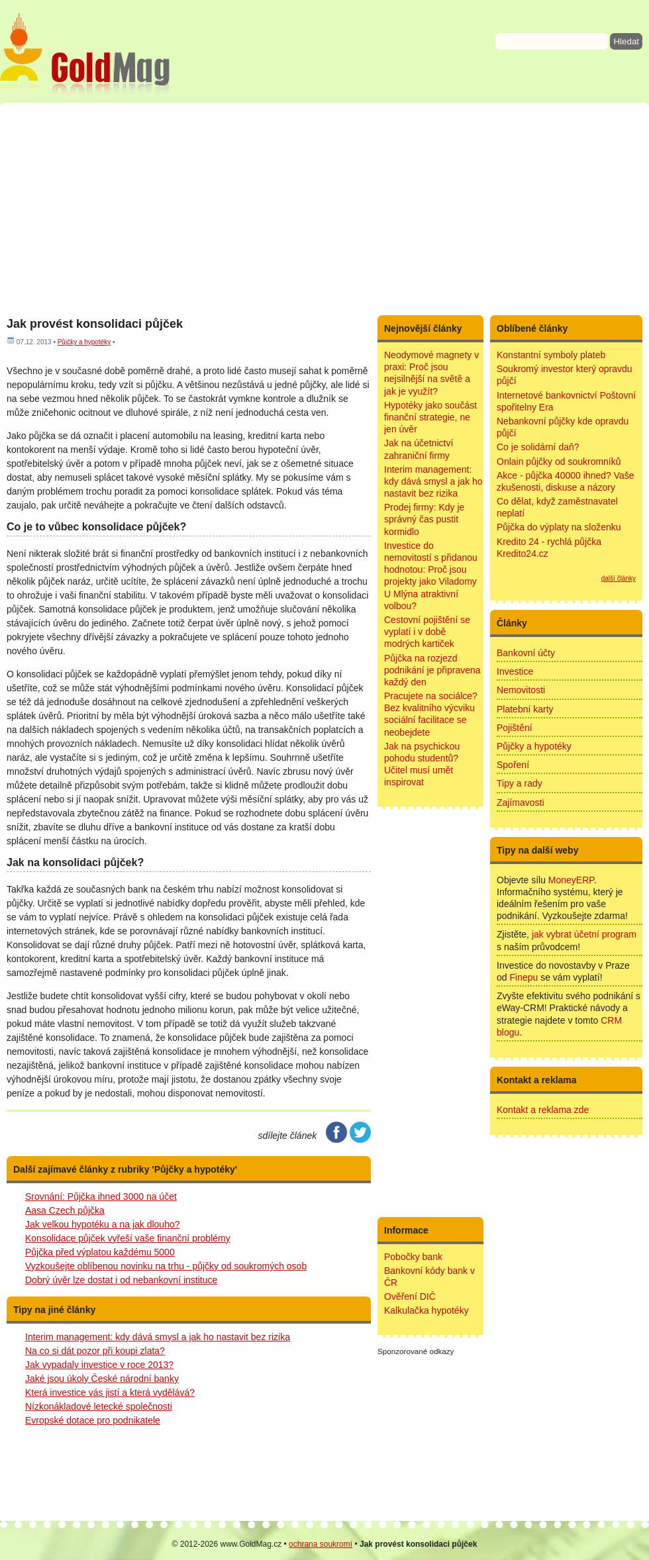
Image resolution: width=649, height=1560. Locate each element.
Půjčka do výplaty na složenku (559, 527)
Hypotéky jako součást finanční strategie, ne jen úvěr (430, 417)
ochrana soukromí (320, 1544)
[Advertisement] (324, 208)
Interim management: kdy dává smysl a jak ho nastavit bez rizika (157, 1337)
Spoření (513, 764)
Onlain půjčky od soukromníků (559, 461)
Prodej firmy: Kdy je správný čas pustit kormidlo (424, 519)
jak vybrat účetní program (584, 934)
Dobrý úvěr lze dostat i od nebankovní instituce (121, 1280)
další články (618, 578)
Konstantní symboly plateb (551, 355)
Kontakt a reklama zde (543, 1109)
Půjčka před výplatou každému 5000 (100, 1252)
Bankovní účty (526, 653)
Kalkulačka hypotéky (426, 1310)
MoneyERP (571, 880)
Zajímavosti (520, 802)
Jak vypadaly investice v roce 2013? (99, 1364)
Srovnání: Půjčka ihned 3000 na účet (101, 1196)
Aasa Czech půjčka (65, 1210)
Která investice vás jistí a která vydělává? (110, 1392)
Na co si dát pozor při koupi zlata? (95, 1350)
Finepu (523, 977)
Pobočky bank (413, 1256)
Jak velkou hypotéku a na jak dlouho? (102, 1224)
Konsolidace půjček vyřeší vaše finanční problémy (127, 1238)
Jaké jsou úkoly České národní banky (102, 1378)
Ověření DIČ (410, 1296)
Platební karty (525, 709)
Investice (515, 671)
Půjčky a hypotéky (84, 342)
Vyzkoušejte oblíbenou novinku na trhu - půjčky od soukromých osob (166, 1266)
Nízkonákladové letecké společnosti (98, 1406)
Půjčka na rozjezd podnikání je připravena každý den (432, 670)
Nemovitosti (521, 690)
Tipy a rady (519, 783)
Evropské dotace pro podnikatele (92, 1420)
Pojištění (514, 727)
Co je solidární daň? (538, 447)
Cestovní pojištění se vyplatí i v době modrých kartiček (427, 631)
